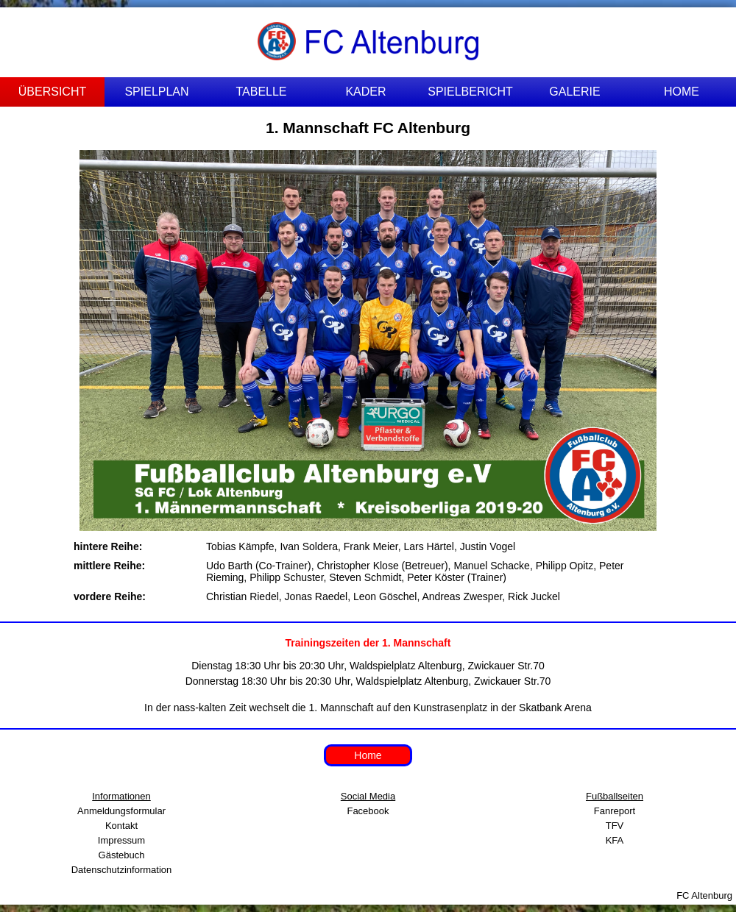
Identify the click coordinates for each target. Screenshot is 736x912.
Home (367, 755)
